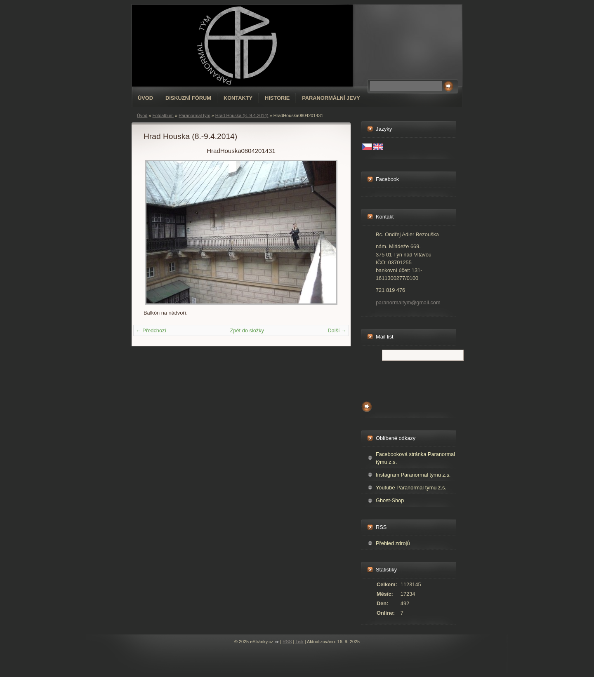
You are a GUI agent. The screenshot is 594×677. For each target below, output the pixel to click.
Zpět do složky (247, 330)
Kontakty (238, 98)
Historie (277, 98)
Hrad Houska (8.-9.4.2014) (242, 115)
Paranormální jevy (331, 98)
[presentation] (424, 379)
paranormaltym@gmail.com (408, 302)
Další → (337, 330)
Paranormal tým (194, 115)
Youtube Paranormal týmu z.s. (411, 487)
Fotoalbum (162, 115)
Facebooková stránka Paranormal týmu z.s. (415, 458)
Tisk (299, 641)
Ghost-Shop (390, 500)
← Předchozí (151, 330)
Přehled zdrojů (393, 543)
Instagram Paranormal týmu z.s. (413, 475)
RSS (287, 641)
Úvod (145, 98)
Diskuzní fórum (188, 98)
